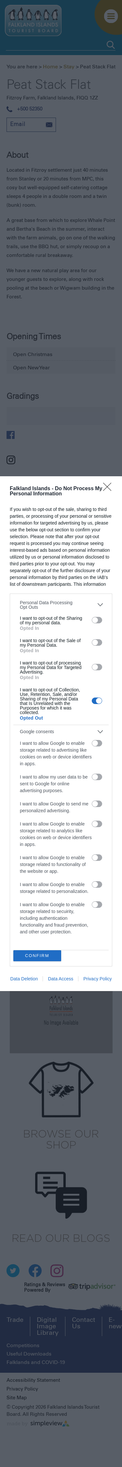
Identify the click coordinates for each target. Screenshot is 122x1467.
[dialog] (61, 733)
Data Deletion (24, 978)
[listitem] (61, 604)
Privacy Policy (97, 978)
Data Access (60, 978)
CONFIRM (37, 955)
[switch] (97, 620)
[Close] (109, 489)
